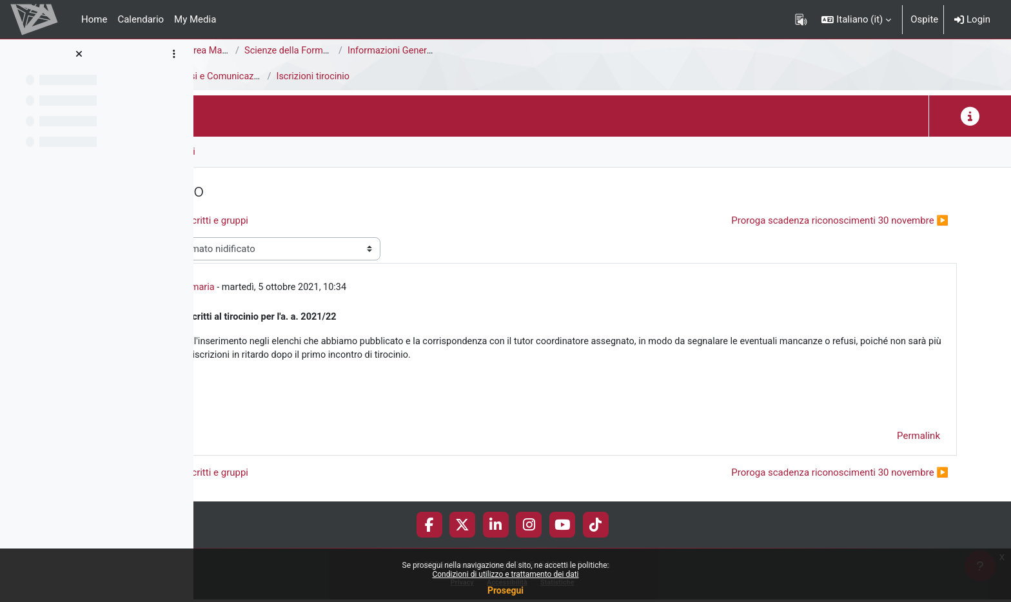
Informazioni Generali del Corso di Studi (612, 51)
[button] (856, 19)
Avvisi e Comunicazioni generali (421, 77)
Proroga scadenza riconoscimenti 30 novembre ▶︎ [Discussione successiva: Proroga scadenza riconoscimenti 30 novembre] (839, 220)
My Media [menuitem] (195, 19)
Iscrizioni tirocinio (495, 77)
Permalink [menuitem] (918, 439)
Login (972, 19)
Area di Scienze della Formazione (275, 51)
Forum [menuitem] (232, 151)
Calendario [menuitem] (140, 19)
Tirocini (220, 77)
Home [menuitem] (94, 19)
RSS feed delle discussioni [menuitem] (323, 151)
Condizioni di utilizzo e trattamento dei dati (505, 574)
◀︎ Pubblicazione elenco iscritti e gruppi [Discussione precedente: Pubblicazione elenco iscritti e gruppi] (342, 220)
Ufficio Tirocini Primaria (348, 288)
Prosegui (505, 590)
